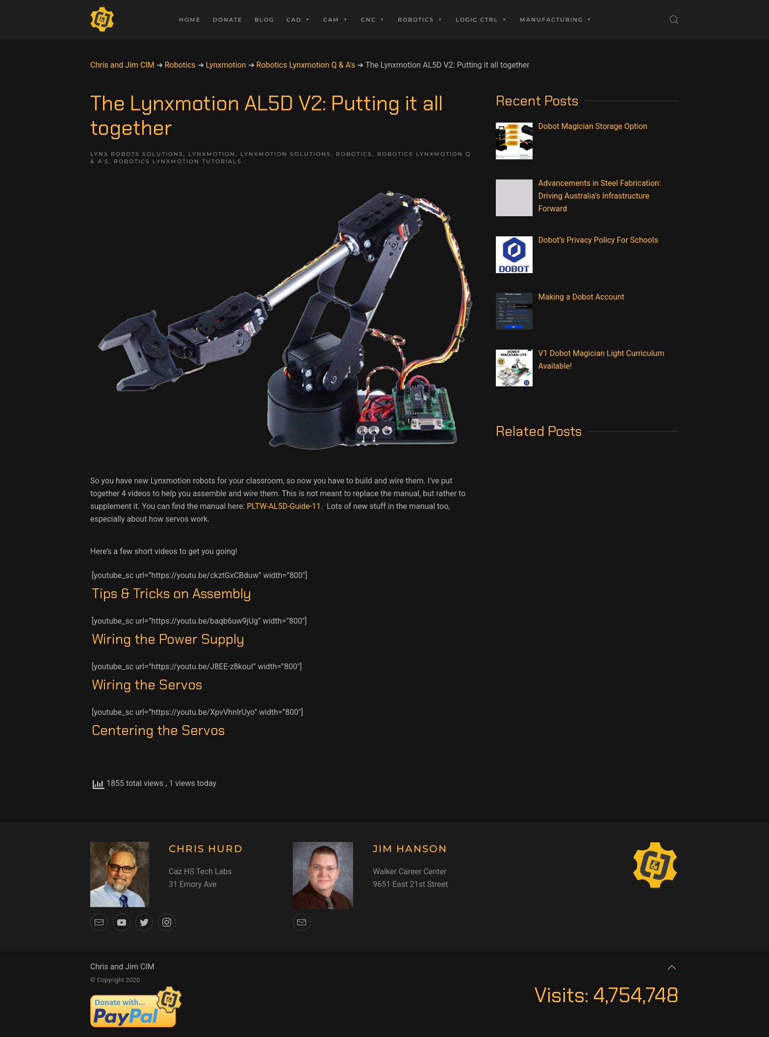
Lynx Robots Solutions (136, 154)
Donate (227, 19)
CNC (373, 19)
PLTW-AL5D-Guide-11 (284, 506)
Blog (264, 19)
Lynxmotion (211, 154)
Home (190, 19)
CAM (336, 19)
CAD (298, 19)
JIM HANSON (410, 849)
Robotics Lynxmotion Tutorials (178, 161)
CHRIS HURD (206, 849)
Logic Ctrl (482, 19)
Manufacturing (556, 19)
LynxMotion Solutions (285, 154)
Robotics (420, 19)
